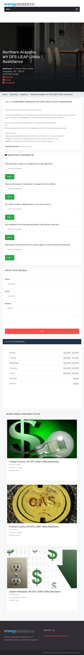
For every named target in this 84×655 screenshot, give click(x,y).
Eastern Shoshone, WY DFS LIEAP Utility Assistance (35, 591)
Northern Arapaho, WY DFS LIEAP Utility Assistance (52, 94)
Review (8, 304)
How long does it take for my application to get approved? (29, 164)
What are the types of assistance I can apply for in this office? (30, 184)
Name (7, 279)
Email (6, 80)
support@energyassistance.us (56, 636)
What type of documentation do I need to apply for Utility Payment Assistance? (38, 245)
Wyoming (14, 94)
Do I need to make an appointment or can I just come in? (28, 204)
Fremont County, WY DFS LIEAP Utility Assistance (34, 461)
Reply (9, 176)
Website (8, 77)
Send (42, 331)
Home (5, 94)
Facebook (9, 82)
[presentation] (21, 322)
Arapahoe (24, 94)
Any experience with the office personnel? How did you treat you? (32, 225)
